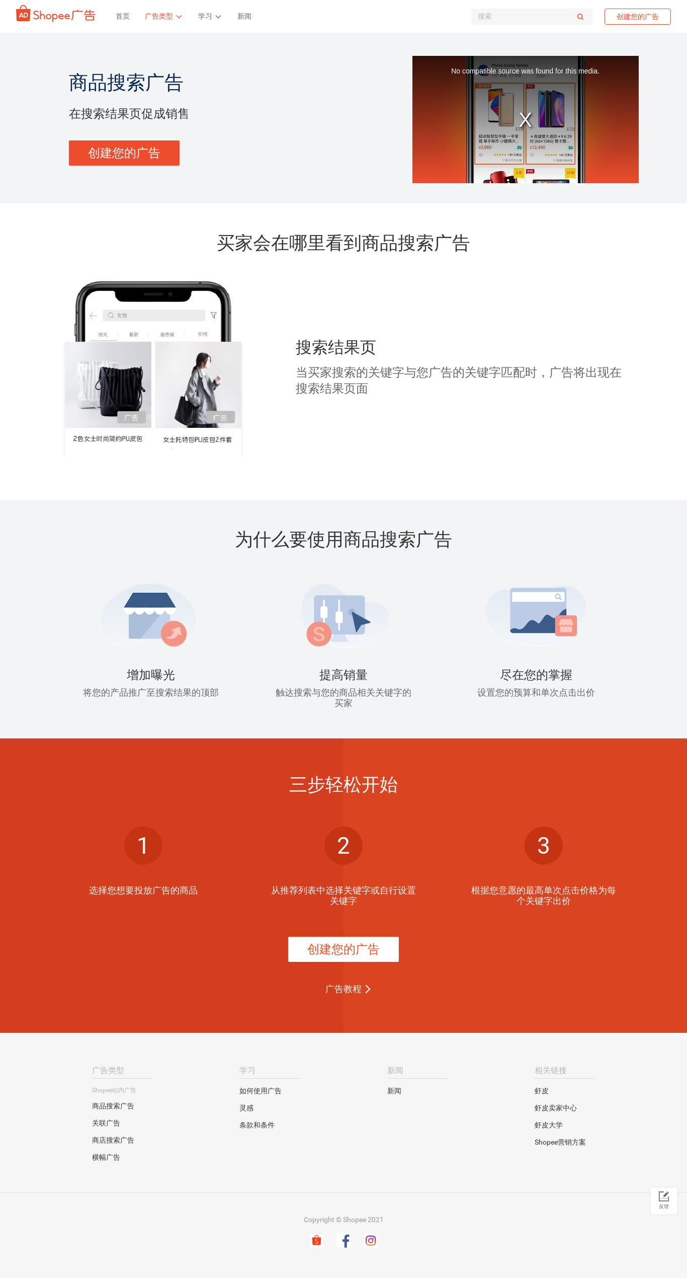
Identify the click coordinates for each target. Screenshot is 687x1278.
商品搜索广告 (113, 1106)
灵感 (246, 1108)
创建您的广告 (638, 17)
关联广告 (106, 1123)
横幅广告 (106, 1157)
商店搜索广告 (113, 1140)
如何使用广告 (260, 1091)
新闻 (394, 1091)
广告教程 (343, 989)
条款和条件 (257, 1125)
